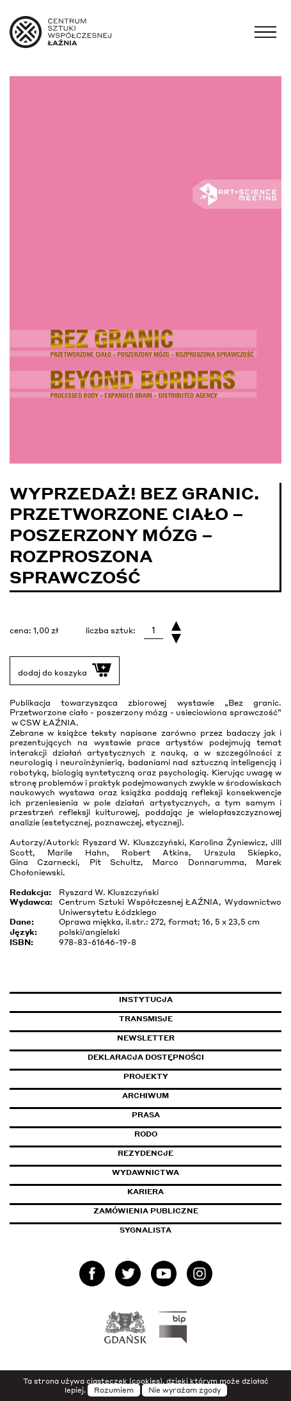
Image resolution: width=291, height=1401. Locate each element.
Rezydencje (145, 1153)
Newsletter (146, 1037)
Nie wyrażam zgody (184, 1390)
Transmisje (200, 1018)
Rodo (145, 1134)
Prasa (146, 1114)
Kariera (145, 1191)
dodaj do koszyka (64, 670)
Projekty (145, 1076)
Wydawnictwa (145, 1172)
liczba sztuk (109, 630)
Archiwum (145, 1095)
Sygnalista (145, 1230)
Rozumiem (114, 1390)
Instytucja (146, 999)
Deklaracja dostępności (146, 1057)
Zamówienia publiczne (174, 1210)
